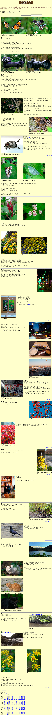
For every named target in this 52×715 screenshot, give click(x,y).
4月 (9, 694)
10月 (20, 694)
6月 (12, 694)
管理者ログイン (4, 690)
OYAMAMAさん (30, 304)
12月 (6, 693)
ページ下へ (50, 115)
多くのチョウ (17, 259)
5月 (11, 694)
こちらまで (8, 12)
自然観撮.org (18, 305)
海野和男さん (29, 137)
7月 (14, 694)
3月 (7, 694)
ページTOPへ (47, 115)
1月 (4, 694)
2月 (5, 694)
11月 (4, 693)
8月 (16, 694)
